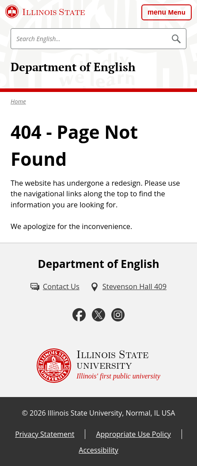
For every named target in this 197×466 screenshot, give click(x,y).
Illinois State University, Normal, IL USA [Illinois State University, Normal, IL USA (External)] (111, 413)
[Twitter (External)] (98, 315)
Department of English (73, 66)
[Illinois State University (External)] (45, 11)
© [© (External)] (25, 413)
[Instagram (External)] (118, 315)
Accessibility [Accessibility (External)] (98, 450)
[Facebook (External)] (79, 315)
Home (18, 101)
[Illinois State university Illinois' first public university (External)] (98, 365)
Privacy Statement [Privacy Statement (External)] (44, 434)
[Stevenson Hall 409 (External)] (128, 286)
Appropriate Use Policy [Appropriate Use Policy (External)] (133, 434)
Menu (177, 12)
